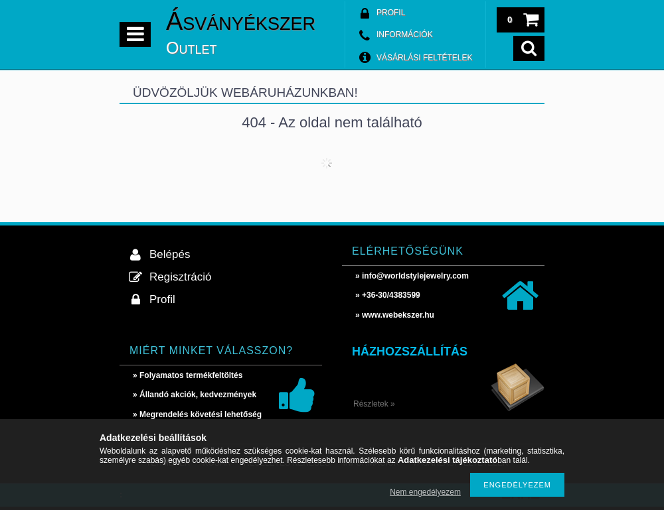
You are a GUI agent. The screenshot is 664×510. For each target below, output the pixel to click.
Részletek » (374, 404)
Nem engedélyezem (425, 492)
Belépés (169, 254)
